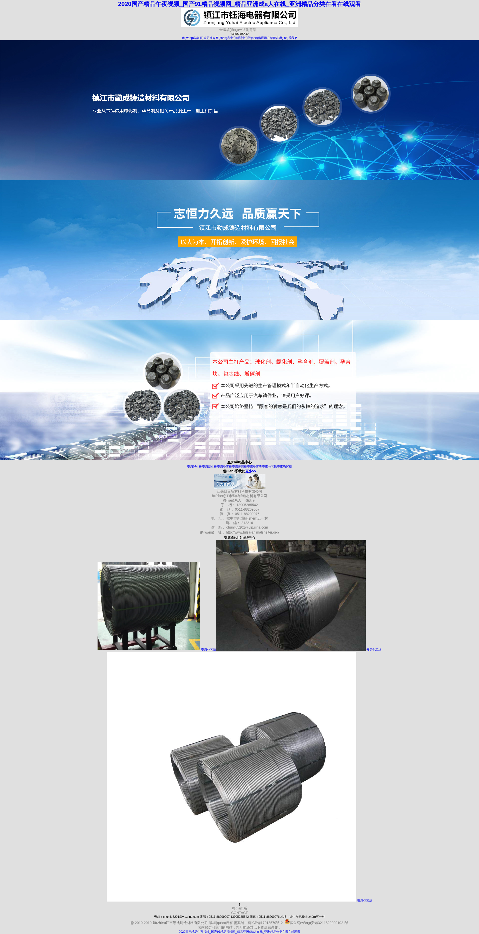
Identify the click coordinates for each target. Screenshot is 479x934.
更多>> (250, 471)
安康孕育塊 (254, 466)
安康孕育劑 (224, 466)
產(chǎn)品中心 (226, 38)
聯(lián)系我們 (288, 38)
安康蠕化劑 (209, 466)
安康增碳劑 (284, 466)
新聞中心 (242, 38)
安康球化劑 (194, 466)
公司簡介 (210, 38)
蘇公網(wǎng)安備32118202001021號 (317, 923)
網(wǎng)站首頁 (192, 38)
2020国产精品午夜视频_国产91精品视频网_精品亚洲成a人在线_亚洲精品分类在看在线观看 (239, 3)
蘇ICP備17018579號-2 (265, 923)
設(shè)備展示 (257, 38)
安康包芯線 (269, 466)
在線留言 (273, 38)
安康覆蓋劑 (239, 466)
